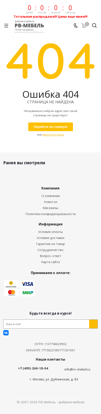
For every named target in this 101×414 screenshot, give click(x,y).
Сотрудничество (50, 250)
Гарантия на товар (50, 244)
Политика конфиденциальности (50, 214)
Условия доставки (50, 238)
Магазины (50, 208)
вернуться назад (53, 134)
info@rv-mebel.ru (77, 369)
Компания (50, 188)
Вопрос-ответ (50, 256)
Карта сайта (50, 262)
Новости (50, 202)
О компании (50, 196)
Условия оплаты (50, 231)
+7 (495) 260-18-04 (33, 368)
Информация (51, 224)
